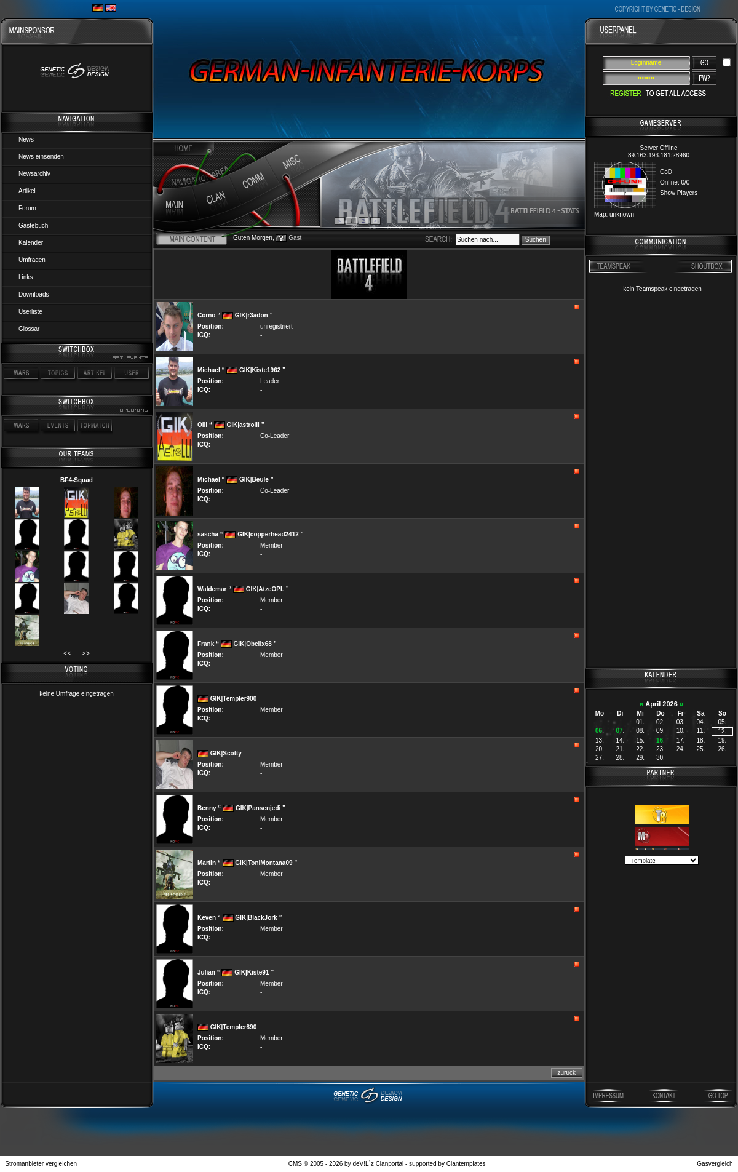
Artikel (27, 191)
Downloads (33, 294)
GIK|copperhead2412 (268, 534)
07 (619, 730)
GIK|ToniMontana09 (263, 862)
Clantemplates (466, 1163)
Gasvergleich (714, 1163)
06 (598, 730)
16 (659, 740)
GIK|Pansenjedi (258, 808)
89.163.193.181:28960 (658, 155)
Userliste (30, 311)
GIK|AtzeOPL (265, 589)
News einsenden (41, 156)
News (26, 139)
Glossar (28, 328)
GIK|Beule (254, 479)
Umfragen (32, 260)
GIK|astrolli (242, 424)
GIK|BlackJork (256, 917)
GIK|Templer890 (233, 1027)
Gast (294, 237)
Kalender (30, 242)
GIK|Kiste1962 (259, 370)
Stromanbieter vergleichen (41, 1163)
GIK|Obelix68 (253, 643)
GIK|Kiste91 (251, 972)
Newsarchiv (34, 173)
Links (25, 277)
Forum (27, 208)
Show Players (678, 192)
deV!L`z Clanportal (377, 1163)
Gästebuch (33, 225)
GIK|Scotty (226, 753)
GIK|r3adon (251, 315)
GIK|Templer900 (233, 698)
